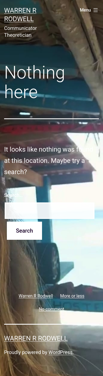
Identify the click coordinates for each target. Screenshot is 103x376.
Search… (13, 195)
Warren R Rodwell (36, 338)
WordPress (61, 352)
